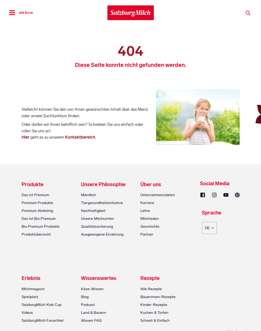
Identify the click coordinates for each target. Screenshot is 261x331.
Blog (85, 297)
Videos (27, 312)
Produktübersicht (36, 234)
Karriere (147, 203)
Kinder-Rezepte (153, 304)
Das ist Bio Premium (39, 218)
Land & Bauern (93, 312)
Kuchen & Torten (154, 312)
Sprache (211, 213)
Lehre (145, 210)
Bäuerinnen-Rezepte (158, 297)
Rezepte (150, 278)
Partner (146, 234)
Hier (26, 137)
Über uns (150, 185)
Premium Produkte (37, 203)
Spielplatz (30, 297)
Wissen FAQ (91, 320)
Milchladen (149, 218)
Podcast (88, 304)
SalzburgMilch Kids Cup (41, 304)
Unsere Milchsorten (97, 218)
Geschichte (149, 226)
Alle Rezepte (151, 289)
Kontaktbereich (80, 137)
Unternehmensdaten (157, 195)
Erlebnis (31, 278)
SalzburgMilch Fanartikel (43, 320)
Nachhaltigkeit (93, 210)
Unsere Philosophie (103, 185)
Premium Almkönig (37, 210)
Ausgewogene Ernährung (102, 234)
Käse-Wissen (92, 289)
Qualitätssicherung (97, 226)
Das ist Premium (35, 195)
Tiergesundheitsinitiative (102, 203)
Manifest (88, 195)
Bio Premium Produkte (41, 226)
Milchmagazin (33, 289)
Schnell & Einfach (155, 320)
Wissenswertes (98, 278)
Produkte (32, 185)
